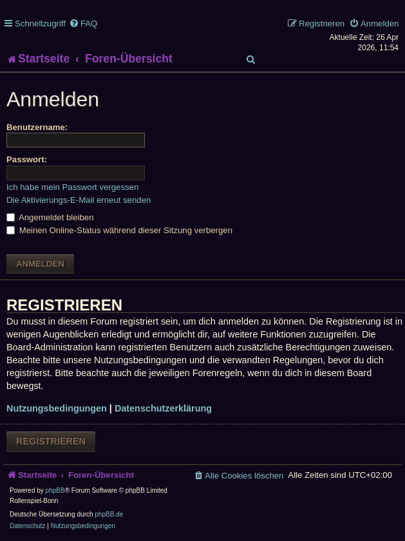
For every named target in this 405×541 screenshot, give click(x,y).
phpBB (55, 490)
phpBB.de (109, 514)
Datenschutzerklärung (163, 408)
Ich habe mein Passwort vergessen (72, 187)
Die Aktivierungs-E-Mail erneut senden (78, 200)
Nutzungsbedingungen (56, 408)
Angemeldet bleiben (50, 217)
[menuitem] (83, 23)
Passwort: (26, 159)
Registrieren (51, 441)
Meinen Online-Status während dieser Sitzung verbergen (119, 230)
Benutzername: (37, 127)
